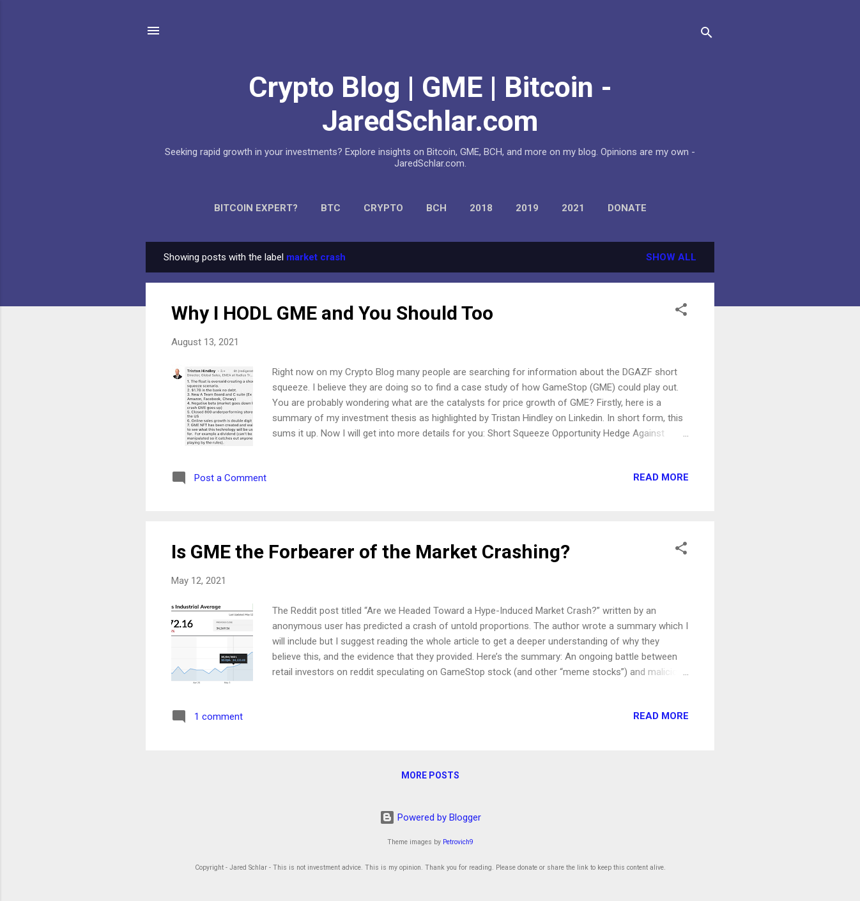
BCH (436, 208)
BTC (331, 208)
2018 (481, 208)
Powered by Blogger (430, 817)
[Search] (706, 34)
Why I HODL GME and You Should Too (332, 313)
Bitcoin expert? (256, 208)
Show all (671, 257)
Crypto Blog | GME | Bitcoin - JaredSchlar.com (430, 104)
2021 (573, 208)
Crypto (383, 208)
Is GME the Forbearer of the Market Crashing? (370, 551)
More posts (430, 775)
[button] (681, 312)
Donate (627, 208)
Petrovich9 (458, 842)
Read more (661, 477)
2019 (527, 208)
